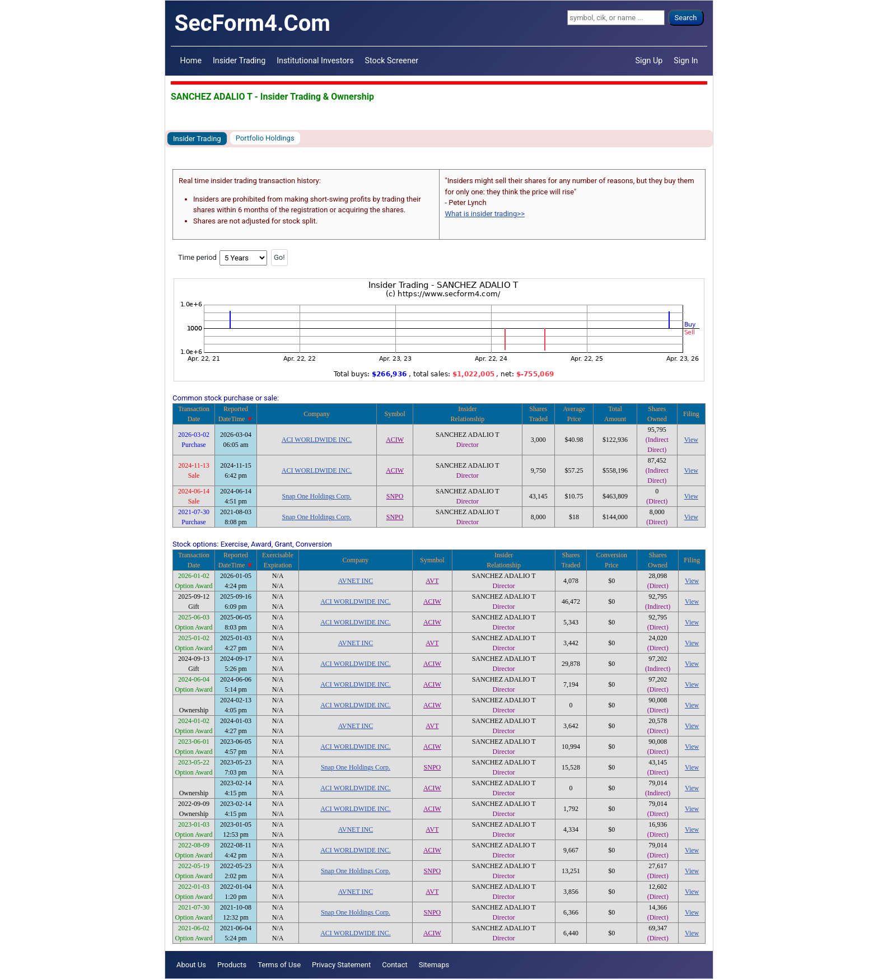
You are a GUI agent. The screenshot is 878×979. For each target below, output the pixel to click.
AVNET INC (355, 581)
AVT (432, 581)
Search (686, 17)
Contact (394, 965)
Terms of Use (279, 965)
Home (191, 60)
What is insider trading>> (485, 213)
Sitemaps (434, 965)
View (691, 440)
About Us (191, 965)
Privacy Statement (341, 965)
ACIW (395, 440)
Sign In (686, 60)
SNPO (395, 496)
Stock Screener (392, 60)
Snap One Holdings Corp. (317, 496)
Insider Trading (239, 60)
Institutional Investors (315, 60)
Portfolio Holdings (265, 138)
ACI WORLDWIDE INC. (317, 440)
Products (231, 965)
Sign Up (649, 60)
